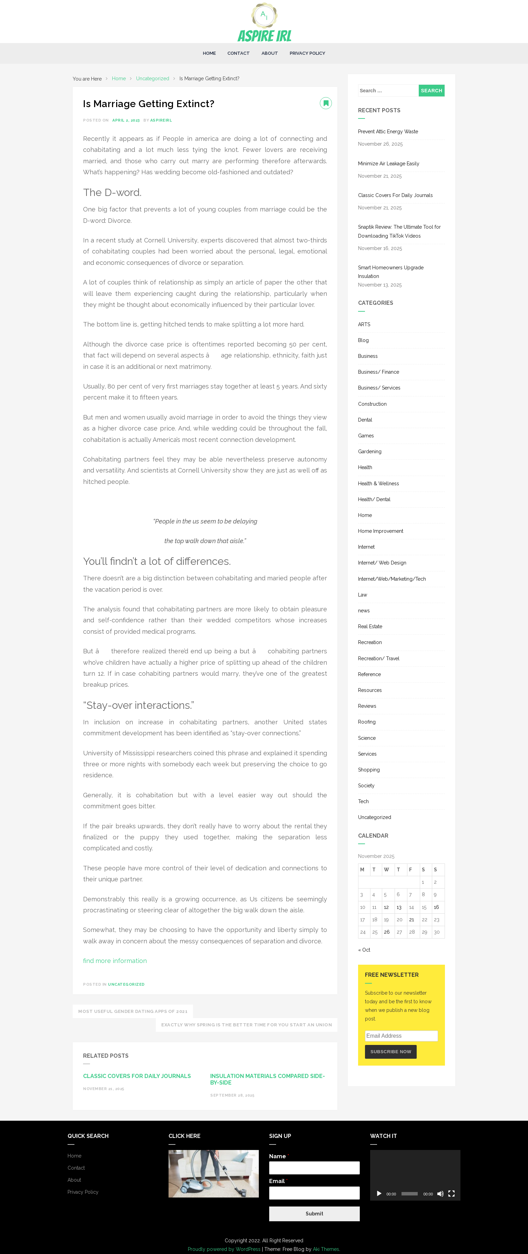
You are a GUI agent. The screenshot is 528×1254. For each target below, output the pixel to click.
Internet (366, 547)
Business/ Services (379, 388)
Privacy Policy (307, 53)
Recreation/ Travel (378, 658)
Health (365, 467)
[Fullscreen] (451, 1193)
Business (368, 356)
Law (362, 595)
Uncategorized (126, 984)
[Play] (379, 1193)
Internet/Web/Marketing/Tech (392, 579)
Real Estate (370, 626)
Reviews (367, 706)
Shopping (369, 770)
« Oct (364, 950)
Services (367, 754)
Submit (314, 1213)
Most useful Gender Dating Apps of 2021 (132, 1011)
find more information (115, 960)
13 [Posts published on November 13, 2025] (399, 907)
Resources (370, 690)
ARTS (364, 324)
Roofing (367, 722)
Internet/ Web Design (382, 563)
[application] (415, 1175)
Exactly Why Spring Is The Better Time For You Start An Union (246, 1024)
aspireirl (161, 120)
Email (278, 1181)
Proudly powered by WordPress (225, 1249)
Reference (369, 674)
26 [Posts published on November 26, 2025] (387, 932)
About (270, 53)
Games (366, 435)
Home (209, 53)
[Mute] (440, 1193)
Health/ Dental (374, 499)
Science (367, 738)
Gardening (370, 451)
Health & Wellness (378, 483)
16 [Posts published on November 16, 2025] (436, 907)
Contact (238, 53)
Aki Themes (326, 1249)
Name (279, 1156)
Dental (365, 420)
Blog (363, 340)
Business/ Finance (378, 372)
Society (366, 785)
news (364, 610)
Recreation (370, 642)
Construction (372, 404)
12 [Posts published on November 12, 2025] (386, 907)
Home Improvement (380, 531)
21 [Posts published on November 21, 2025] (411, 919)
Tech (363, 801)
